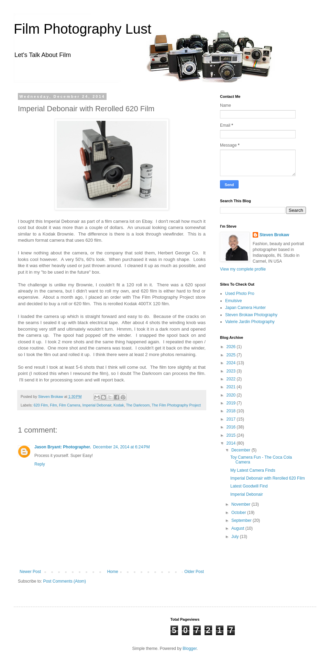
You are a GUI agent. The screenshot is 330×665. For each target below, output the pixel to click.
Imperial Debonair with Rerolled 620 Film (267, 478)
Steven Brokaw (274, 234)
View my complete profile (243, 269)
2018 (232, 411)
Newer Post (30, 571)
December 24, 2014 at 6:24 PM (121, 447)
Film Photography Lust (82, 28)
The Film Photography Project (176, 405)
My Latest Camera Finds (252, 470)
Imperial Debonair (96, 405)
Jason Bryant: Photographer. (62, 447)
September (242, 520)
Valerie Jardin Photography (250, 321)
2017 (232, 419)
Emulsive (233, 300)
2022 (232, 379)
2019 (232, 403)
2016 (232, 427)
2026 (232, 346)
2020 (232, 395)
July (235, 536)
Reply (39, 464)
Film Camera (69, 405)
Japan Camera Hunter (245, 307)
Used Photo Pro (239, 293)
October (239, 512)
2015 (232, 435)
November (241, 504)
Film (53, 405)
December (241, 450)
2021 (232, 387)
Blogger (190, 648)
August (238, 528)
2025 (232, 355)
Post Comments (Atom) (64, 581)
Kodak (118, 405)
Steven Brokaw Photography (251, 314)
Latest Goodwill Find (249, 486)
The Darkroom (138, 405)
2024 (232, 362)
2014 (232, 443)
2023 (232, 371)
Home (112, 571)
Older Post (194, 571)
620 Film (41, 405)
